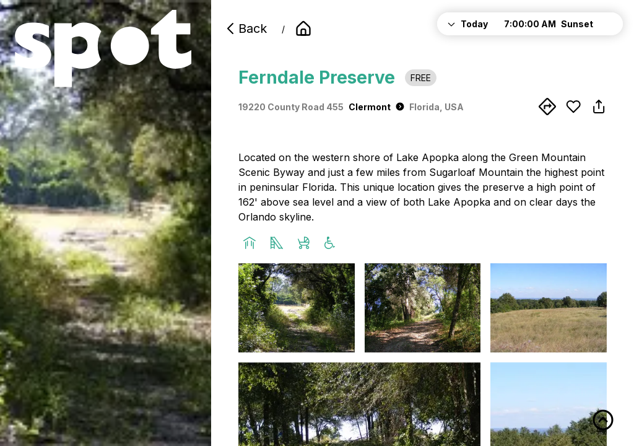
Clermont (376, 107)
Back (245, 28)
